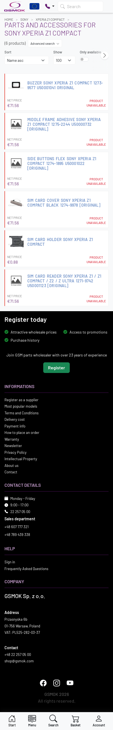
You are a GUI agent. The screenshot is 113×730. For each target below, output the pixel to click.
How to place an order (21, 432)
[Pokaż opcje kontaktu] (50, 6)
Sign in (9, 562)
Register (56, 367)
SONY (24, 19)
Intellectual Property (20, 459)
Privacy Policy (15, 452)
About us (11, 465)
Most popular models (20, 406)
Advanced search (44, 43)
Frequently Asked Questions (26, 568)
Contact (10, 472)
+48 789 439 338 (17, 534)
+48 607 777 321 (16, 527)
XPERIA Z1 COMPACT (50, 19)
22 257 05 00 (20, 511)
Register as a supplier (21, 400)
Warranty (11, 439)
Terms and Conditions (21, 413)
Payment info (14, 426)
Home (8, 19)
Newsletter (13, 445)
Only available (90, 52)
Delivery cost (14, 419)
